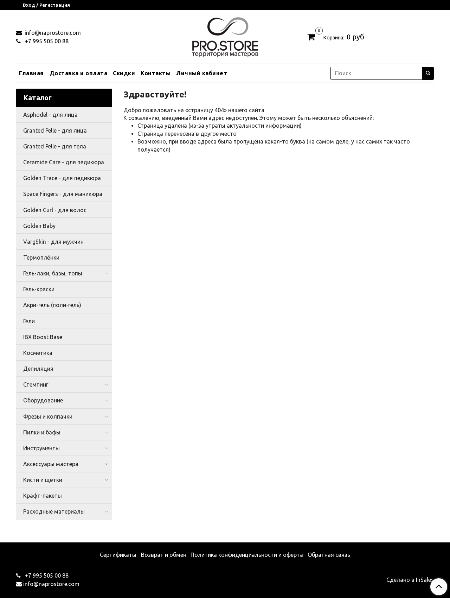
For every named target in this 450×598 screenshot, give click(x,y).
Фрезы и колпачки (47, 416)
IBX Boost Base (42, 337)
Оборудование (43, 400)
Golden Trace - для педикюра (62, 178)
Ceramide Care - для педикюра (63, 162)
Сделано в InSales (410, 580)
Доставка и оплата (79, 73)
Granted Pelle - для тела (54, 146)
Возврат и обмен (163, 555)
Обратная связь (329, 555)
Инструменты (41, 448)
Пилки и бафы (41, 432)
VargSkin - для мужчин (53, 241)
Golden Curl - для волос (54, 210)
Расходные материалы (54, 511)
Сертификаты (118, 555)
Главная (31, 73)
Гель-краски (38, 289)
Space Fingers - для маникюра (62, 194)
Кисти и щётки (42, 480)
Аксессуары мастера (50, 464)
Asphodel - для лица (50, 115)
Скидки (124, 73)
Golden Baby (39, 226)
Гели (29, 321)
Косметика (37, 353)
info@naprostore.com (52, 33)
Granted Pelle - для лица (55, 130)
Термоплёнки (41, 257)
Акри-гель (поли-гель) (52, 305)
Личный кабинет (201, 73)
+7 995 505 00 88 (46, 41)
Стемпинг (35, 384)
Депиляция (38, 368)
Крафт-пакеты (42, 495)
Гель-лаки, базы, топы (52, 273)
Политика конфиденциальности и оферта (247, 555)
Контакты (156, 73)
